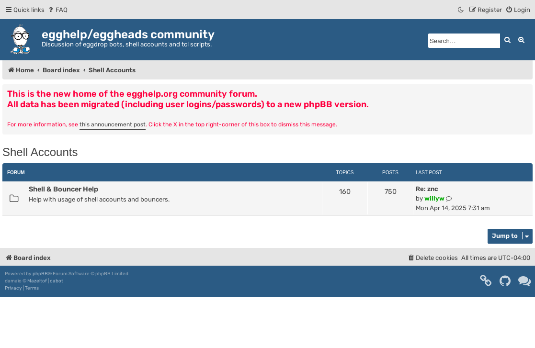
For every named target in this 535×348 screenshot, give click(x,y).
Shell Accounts (40, 152)
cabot (56, 281)
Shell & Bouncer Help (63, 189)
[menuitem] (57, 10)
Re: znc (427, 188)
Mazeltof (37, 281)
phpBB (40, 274)
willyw (434, 198)
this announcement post (113, 124)
